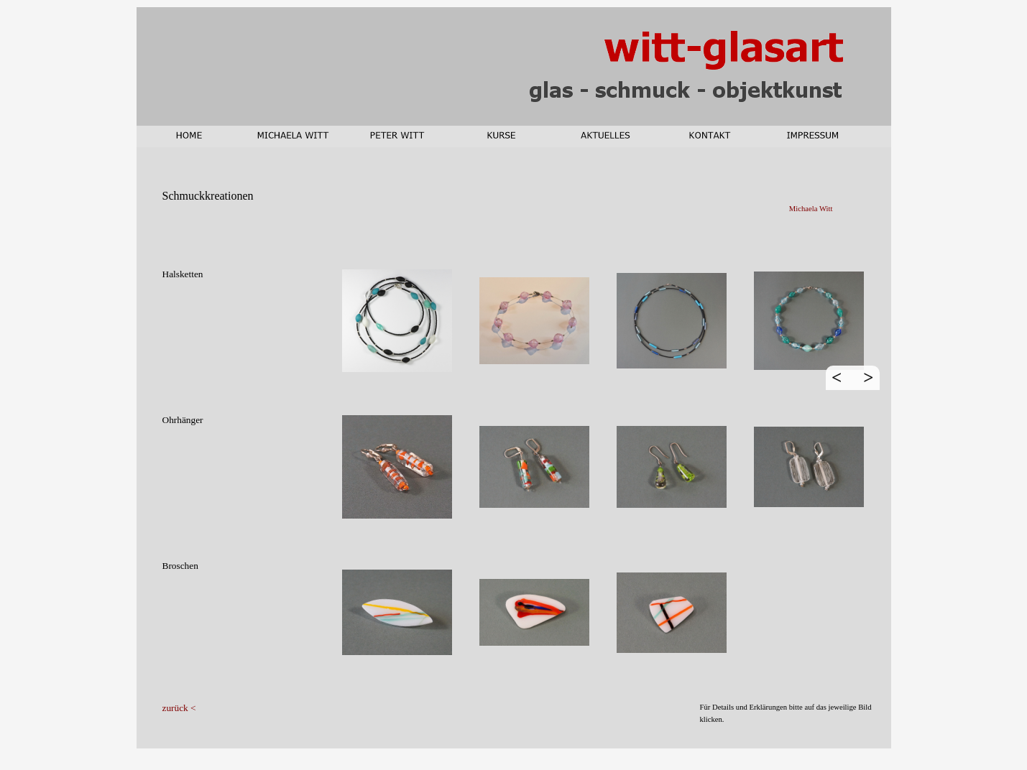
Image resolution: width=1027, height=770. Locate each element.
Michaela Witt (811, 209)
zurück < (179, 707)
